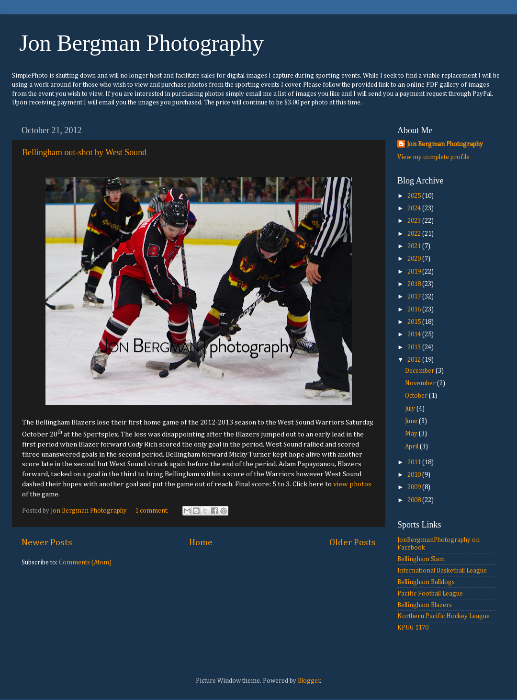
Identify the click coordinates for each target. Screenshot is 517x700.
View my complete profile (433, 157)
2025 (414, 196)
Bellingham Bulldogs (426, 582)
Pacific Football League (430, 593)
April (412, 446)
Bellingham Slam (421, 559)
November (421, 383)
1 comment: (152, 510)
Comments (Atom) (85, 562)
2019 (414, 271)
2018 (414, 284)
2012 (414, 359)
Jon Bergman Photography (141, 43)
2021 (414, 246)
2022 (414, 233)
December (420, 370)
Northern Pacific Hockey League (443, 616)
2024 (414, 208)
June (412, 421)
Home (201, 542)
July (410, 408)
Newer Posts (47, 542)
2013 (414, 347)
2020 (414, 258)
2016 (414, 309)
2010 (414, 474)
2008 (414, 500)
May (412, 433)
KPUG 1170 (412, 627)
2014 (414, 334)
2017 (414, 296)
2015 (414, 322)
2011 (414, 462)
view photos (352, 484)
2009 (414, 487)
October (417, 395)
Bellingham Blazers (424, 605)
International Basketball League (442, 570)
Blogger (309, 680)
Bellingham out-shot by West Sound (84, 152)
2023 (414, 221)
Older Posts (352, 542)
